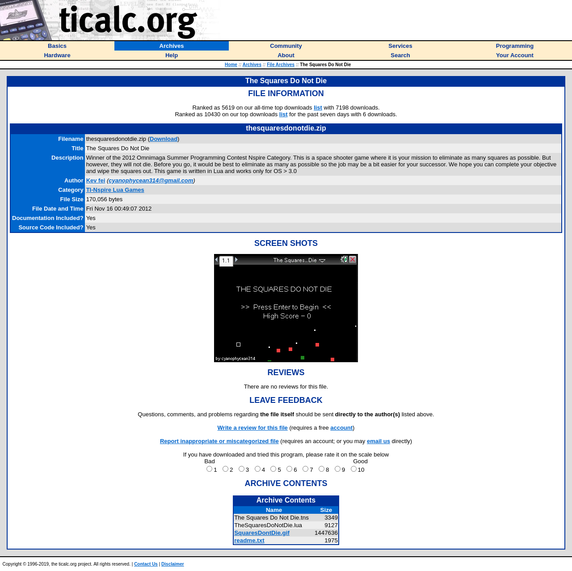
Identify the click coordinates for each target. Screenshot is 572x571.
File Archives (280, 64)
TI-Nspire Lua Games (115, 189)
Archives (252, 64)
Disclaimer (172, 564)
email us (378, 441)
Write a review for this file (253, 427)
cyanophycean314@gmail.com (151, 180)
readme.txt (249, 540)
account (341, 427)
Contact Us (146, 564)
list (318, 107)
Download (163, 138)
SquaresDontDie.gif (262, 532)
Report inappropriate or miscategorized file (219, 441)
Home (231, 64)
